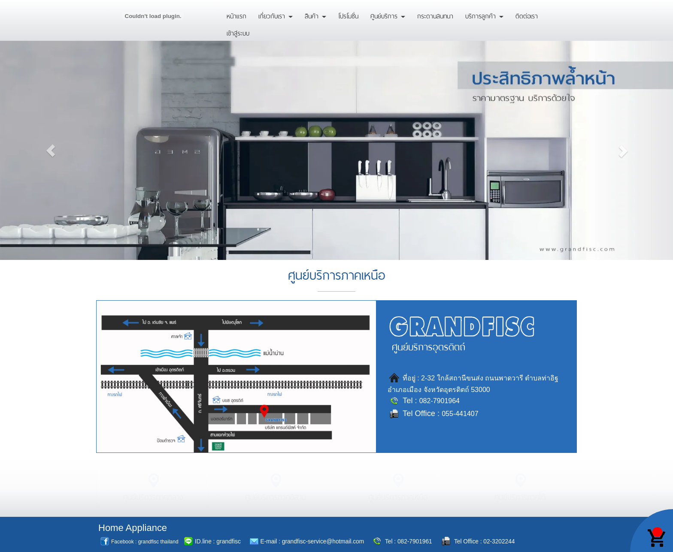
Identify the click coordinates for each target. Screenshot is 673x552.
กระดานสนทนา (435, 15)
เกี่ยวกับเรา (275, 15)
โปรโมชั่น (348, 15)
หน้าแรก (236, 15)
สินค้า (315, 15)
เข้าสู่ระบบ (238, 32)
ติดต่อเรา (526, 15)
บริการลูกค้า (484, 15)
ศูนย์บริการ (387, 15)
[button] (50, 146)
